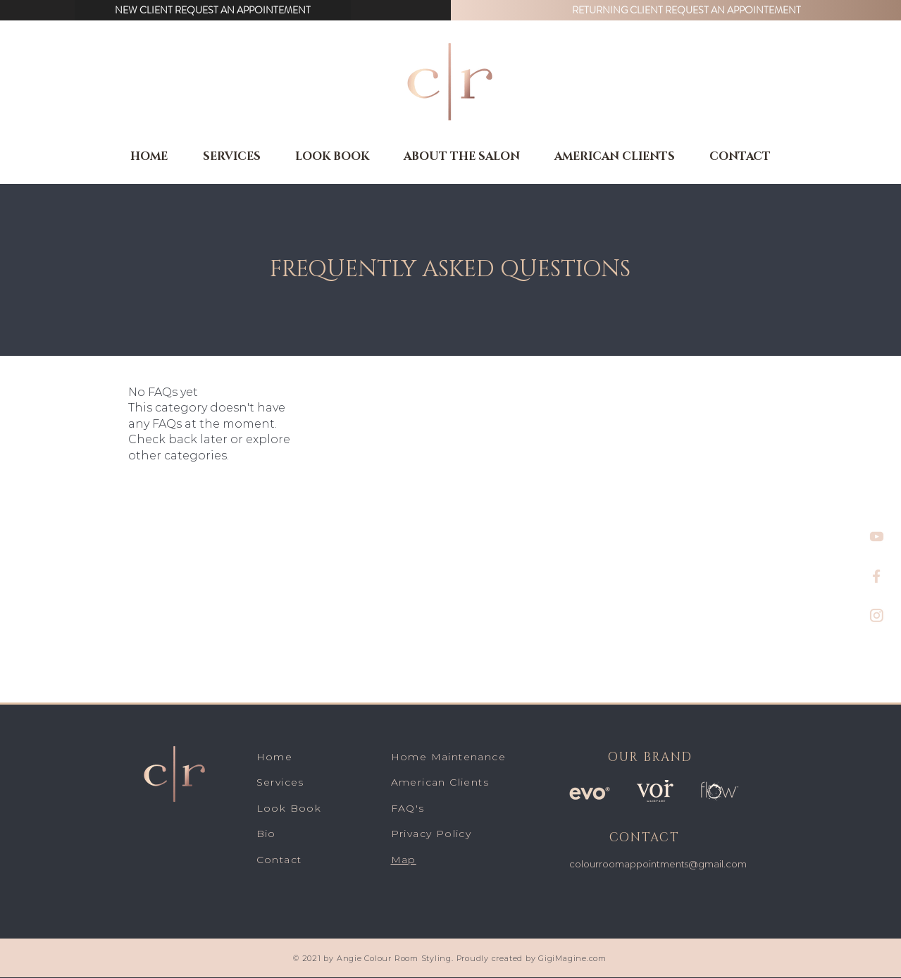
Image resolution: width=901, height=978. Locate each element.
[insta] (877, 615)
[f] (877, 576)
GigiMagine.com (571, 958)
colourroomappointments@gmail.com (658, 863)
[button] (213, 10)
